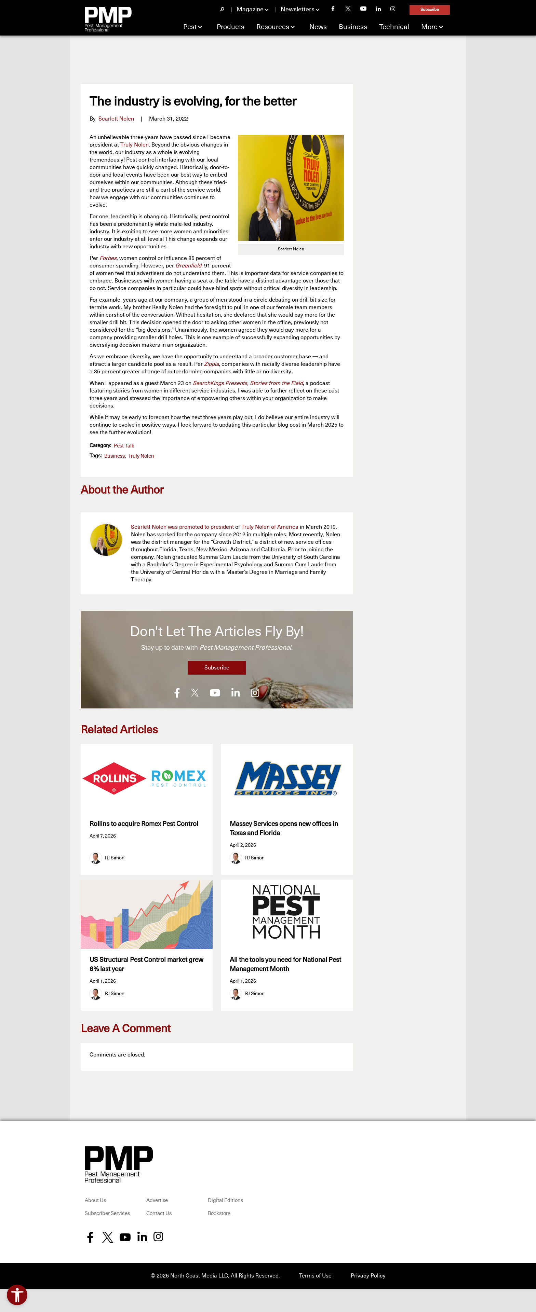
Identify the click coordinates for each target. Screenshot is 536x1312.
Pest (190, 27)
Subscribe (429, 10)
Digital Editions (225, 1201)
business (114, 456)
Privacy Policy (368, 1276)
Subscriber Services (107, 1214)
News (318, 27)
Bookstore (219, 1214)
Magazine (250, 9)
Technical (394, 27)
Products (230, 27)
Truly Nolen (134, 145)
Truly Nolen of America (269, 527)
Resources (272, 27)
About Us (95, 1201)
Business (353, 27)
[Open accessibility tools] (17, 1295)
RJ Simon (114, 858)
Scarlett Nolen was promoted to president (182, 527)
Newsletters (297, 9)
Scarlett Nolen (116, 119)
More (429, 27)
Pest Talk (124, 445)
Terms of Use (315, 1276)
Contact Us (159, 1214)
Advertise (157, 1201)
